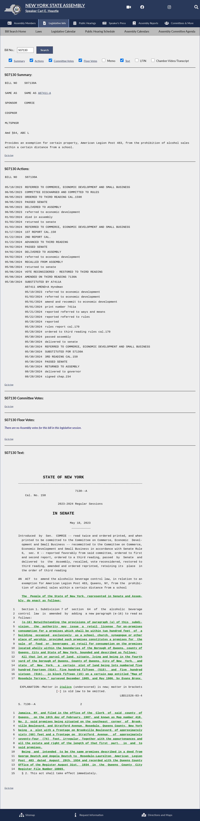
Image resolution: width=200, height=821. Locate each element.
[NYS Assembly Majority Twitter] (148, 8)
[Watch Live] (120, 8)
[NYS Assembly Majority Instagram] (162, 8)
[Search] (189, 8)
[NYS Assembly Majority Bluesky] (176, 8)
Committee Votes (65, 70)
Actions (39, 70)
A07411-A (45, 102)
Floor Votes (93, 70)
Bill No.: (9, 57)
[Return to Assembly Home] (52, 10)
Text (130, 70)
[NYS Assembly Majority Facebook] (134, 8)
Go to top (9, 164)
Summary (19, 70)
